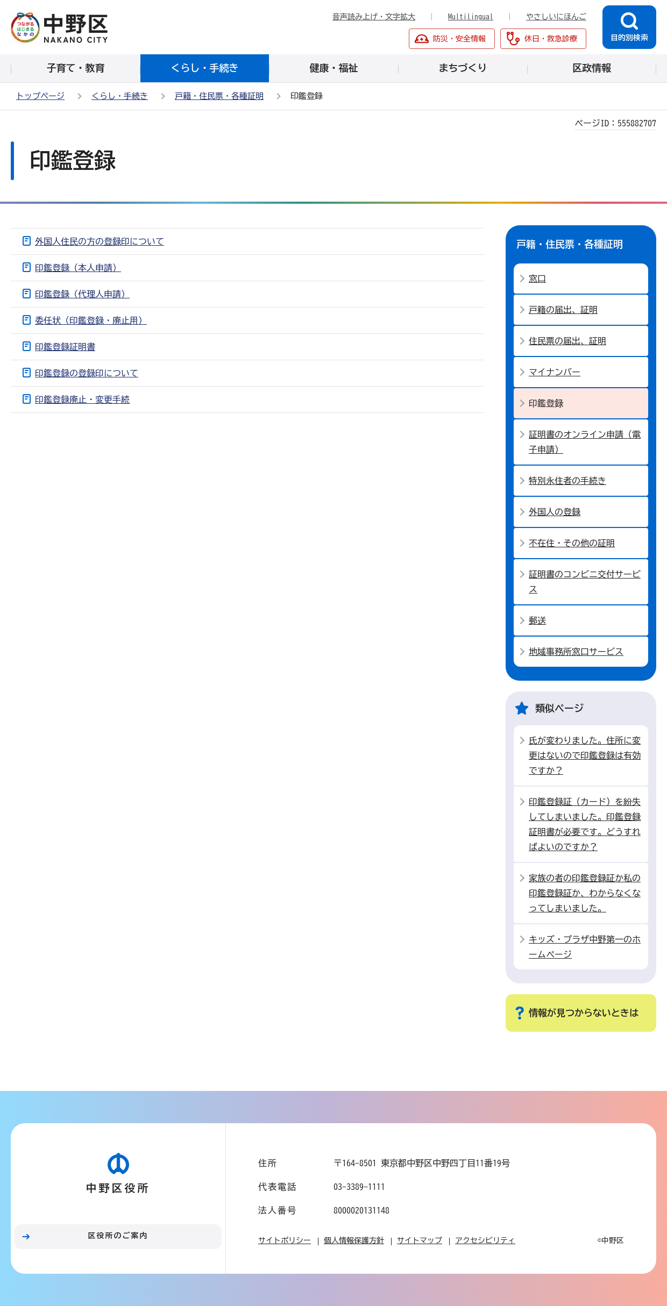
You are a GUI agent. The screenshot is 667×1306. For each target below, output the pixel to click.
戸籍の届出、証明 (563, 309)
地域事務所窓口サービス (576, 651)
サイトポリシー (284, 1240)
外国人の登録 (554, 512)
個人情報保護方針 (354, 1240)
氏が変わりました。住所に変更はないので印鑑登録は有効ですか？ (585, 755)
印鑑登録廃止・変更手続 (82, 399)
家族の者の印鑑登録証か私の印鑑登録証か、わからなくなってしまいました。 (585, 893)
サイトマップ (419, 1240)
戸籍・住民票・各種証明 (219, 96)
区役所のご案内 (118, 1235)
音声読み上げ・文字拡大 (373, 16)
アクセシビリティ (485, 1240)
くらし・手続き (119, 96)
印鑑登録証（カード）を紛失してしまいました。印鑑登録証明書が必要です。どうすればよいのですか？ (585, 824)
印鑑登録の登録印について (86, 373)
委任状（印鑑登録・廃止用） (91, 320)
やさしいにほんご (556, 16)
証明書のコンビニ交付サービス (585, 582)
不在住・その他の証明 (572, 543)
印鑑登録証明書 (65, 346)
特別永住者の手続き (567, 480)
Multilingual (470, 16)
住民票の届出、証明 (567, 341)
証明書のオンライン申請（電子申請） (585, 442)
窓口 (537, 278)
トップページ (40, 96)
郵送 (537, 620)
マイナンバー (554, 372)
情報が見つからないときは (583, 1012)
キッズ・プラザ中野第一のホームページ (585, 947)
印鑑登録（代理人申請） (82, 294)
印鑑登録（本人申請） (78, 267)
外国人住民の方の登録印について (99, 241)
